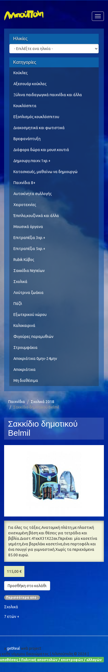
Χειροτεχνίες (24, 204)
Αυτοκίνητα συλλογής (32, 193)
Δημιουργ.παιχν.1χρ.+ (31, 161)
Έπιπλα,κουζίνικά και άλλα (36, 215)
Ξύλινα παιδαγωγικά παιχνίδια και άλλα (47, 95)
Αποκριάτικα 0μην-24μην (35, 358)
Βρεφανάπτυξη (27, 139)
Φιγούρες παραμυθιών (33, 336)
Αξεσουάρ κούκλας (30, 84)
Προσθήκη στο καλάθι (27, 586)
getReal (13, 648)
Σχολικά (20, 281)
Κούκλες (20, 73)
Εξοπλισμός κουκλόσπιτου (36, 117)
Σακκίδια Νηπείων (29, 270)
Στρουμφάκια (25, 347)
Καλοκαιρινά (24, 325)
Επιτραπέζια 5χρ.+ (29, 248)
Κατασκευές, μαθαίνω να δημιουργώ (45, 172)
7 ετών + (11, 616)
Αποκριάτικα (24, 369)
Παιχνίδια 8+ (24, 183)
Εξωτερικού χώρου (30, 314)
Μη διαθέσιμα (25, 380)
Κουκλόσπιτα (24, 106)
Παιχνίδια (16, 401)
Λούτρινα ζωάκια (28, 292)
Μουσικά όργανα (28, 226)
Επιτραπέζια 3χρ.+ (29, 237)
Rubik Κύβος (23, 259)
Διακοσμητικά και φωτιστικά (39, 128)
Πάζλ (17, 303)
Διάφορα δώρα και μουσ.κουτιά (41, 150)
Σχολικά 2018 (42, 401)
